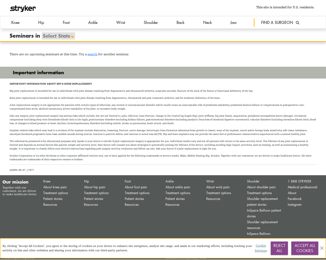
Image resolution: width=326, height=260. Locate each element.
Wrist (210, 182)
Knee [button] (15, 22)
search (92, 55)
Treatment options (55, 193)
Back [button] (180, 22)
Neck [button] (207, 22)
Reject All (279, 248)
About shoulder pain (261, 187)
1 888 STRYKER (299, 182)
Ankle (169, 182)
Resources (50, 205)
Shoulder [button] (151, 22)
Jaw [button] (233, 22)
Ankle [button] (92, 22)
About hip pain (94, 187)
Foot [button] (66, 22)
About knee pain (55, 187)
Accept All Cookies (305, 248)
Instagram (294, 205)
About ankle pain (177, 187)
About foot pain (136, 187)
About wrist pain (218, 187)
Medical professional (302, 187)
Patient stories (52, 199)
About (292, 193)
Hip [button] (41, 22)
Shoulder (253, 182)
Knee (46, 182)
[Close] (322, 248)
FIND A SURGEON (280, 22)
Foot (128, 182)
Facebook (295, 199)
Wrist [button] (120, 22)
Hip (86, 182)
